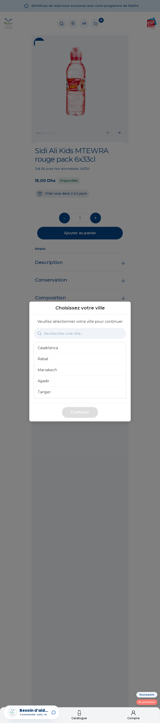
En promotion (147, 702)
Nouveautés (146, 694)
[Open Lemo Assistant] (31, 712)
